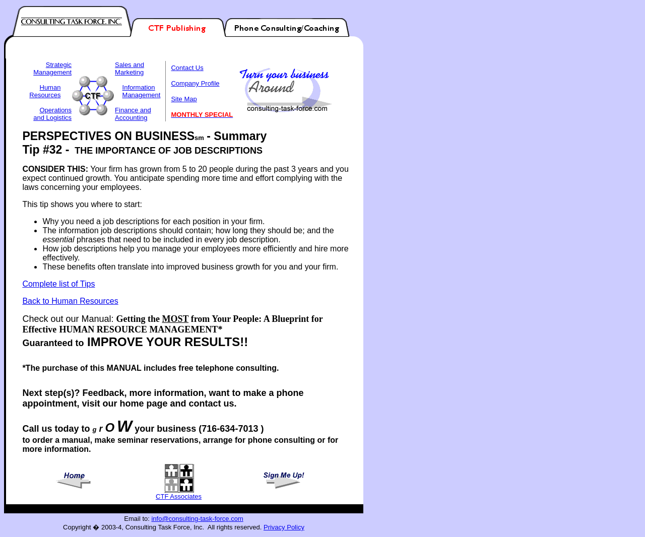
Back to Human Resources (70, 301)
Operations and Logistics (52, 113)
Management (141, 95)
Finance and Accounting (133, 113)
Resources (44, 95)
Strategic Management (52, 68)
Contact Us (187, 68)
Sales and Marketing (129, 68)
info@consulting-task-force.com (197, 518)
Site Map (184, 99)
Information (138, 87)
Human (50, 87)
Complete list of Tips (58, 284)
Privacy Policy (284, 527)
